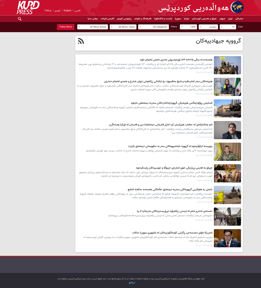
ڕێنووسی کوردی (124, 19)
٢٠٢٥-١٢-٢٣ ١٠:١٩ (203, 137)
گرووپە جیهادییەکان (218, 41)
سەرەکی (239, 19)
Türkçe (47, 11)
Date (240, 27)
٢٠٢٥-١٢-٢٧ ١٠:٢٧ (202, 115)
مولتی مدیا (93, 19)
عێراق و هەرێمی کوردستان (204, 19)
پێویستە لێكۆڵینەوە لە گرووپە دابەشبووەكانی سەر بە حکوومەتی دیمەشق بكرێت (170, 146)
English (67, 11)
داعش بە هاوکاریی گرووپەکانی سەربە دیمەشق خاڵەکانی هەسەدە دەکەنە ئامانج (170, 190)
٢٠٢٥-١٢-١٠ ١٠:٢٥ (203, 180)
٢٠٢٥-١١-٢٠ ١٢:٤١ (203, 202)
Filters (174, 27)
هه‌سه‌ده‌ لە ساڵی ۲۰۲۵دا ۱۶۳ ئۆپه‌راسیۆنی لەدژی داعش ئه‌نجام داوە (176, 60)
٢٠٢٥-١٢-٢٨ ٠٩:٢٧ (202, 94)
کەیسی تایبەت (107, 19)
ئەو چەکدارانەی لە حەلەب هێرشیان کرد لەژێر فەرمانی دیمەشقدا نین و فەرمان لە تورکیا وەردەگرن (160, 125)
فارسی (77, 11)
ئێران (230, 19)
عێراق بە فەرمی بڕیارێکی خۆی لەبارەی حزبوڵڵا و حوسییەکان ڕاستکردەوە (174, 168)
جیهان (222, 19)
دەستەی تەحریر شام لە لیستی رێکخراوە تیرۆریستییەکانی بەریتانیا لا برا (174, 211)
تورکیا (186, 19)
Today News (65, 27)
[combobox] (228, 26)
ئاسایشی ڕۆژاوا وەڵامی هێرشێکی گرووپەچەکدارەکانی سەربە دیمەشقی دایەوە (171, 103)
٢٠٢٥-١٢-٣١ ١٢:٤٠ (203, 72)
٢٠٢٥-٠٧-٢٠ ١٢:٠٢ (203, 245)
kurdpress (202, 7)
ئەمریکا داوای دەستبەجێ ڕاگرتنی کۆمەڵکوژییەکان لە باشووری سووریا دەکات (172, 233)
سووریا (178, 19)
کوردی (57, 11)
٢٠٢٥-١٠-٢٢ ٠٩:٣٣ (202, 220)
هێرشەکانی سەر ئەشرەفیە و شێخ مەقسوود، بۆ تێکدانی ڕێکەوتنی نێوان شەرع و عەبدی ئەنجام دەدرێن (158, 82)
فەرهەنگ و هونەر (142, 19)
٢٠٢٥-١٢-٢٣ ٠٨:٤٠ (202, 155)
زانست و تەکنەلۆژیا (163, 19)
